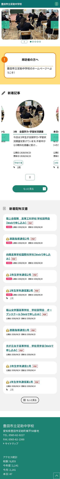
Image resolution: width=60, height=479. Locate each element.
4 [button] (37, 41)
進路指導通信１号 (20, 330)
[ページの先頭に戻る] (57, 476)
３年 (19, 167)
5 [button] (40, 41)
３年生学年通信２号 (21, 274)
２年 (12, 298)
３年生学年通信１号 (21, 366)
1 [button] (30, 41)
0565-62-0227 (17, 435)
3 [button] (35, 41)
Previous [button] (5, 25)
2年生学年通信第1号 (22, 382)
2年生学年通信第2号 (22, 290)
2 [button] (33, 41)
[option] (30, 24)
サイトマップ (11, 443)
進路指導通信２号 (20, 238)
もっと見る (28, 188)
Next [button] (54, 25)
